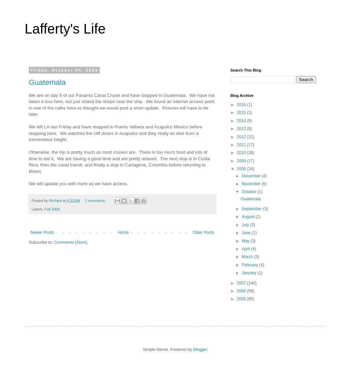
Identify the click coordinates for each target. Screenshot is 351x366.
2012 (242, 137)
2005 (242, 298)
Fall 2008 (52, 209)
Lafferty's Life (65, 28)
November (252, 183)
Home (123, 232)
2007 (242, 283)
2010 (242, 152)
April (246, 249)
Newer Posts (42, 232)
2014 (242, 120)
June (247, 232)
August (249, 216)
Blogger (200, 349)
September (252, 208)
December (252, 176)
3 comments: (96, 201)
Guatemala (47, 82)
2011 (242, 144)
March (248, 256)
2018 (242, 104)
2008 (242, 168)
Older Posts (203, 232)
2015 (242, 112)
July (246, 225)
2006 (242, 291)
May (246, 241)
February (250, 265)
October (249, 191)
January (249, 272)
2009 (242, 161)
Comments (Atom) (70, 242)
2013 (242, 128)
